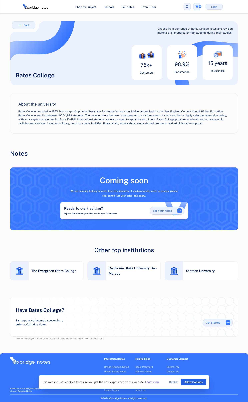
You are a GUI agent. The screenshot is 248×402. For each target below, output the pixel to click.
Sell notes (128, 7)
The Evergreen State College (53, 271)
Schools (109, 7)
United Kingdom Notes (116, 366)
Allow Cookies (193, 382)
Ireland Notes (111, 390)
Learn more (152, 382)
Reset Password (144, 366)
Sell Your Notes (143, 371)
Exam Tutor (149, 7)
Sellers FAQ (173, 366)
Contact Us (173, 371)
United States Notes (115, 371)
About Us (140, 390)
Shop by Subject (85, 7)
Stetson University (200, 271)
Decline (173, 382)
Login (214, 6)
